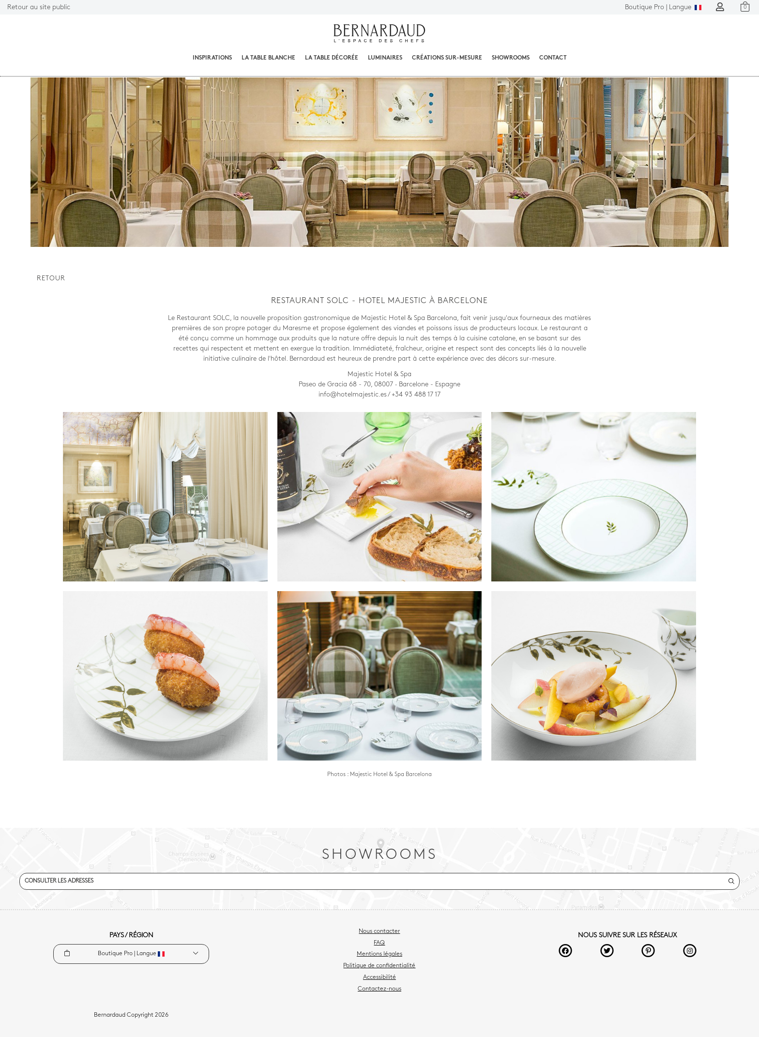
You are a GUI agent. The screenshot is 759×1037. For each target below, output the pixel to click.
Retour (51, 278)
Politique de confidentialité (379, 966)
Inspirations (212, 58)
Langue (663, 7)
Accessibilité (379, 977)
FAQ (379, 943)
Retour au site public (38, 7)
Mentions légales (379, 954)
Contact (553, 58)
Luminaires (385, 58)
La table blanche (268, 58)
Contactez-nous (379, 989)
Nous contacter (379, 931)
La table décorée (331, 58)
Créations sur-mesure (447, 58)
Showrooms (511, 58)
